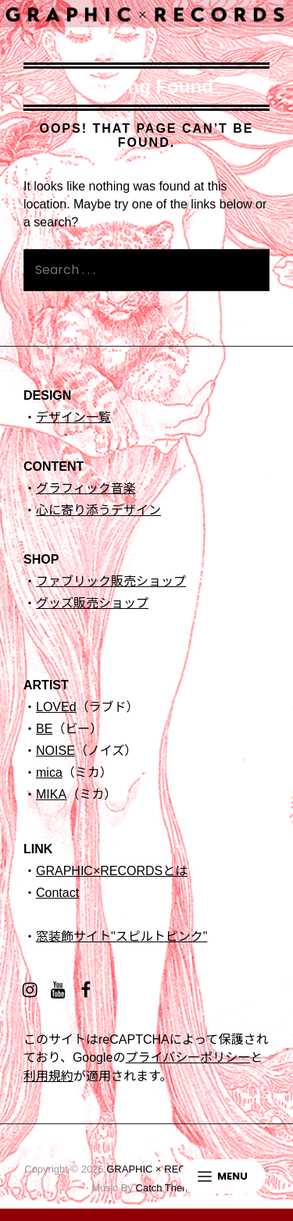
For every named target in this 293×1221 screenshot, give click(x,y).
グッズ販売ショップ (92, 603)
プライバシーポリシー (187, 1057)
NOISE (55, 750)
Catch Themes (169, 1188)
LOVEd (56, 707)
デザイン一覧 (73, 417)
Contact (57, 892)
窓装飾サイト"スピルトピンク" (121, 936)
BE (44, 728)
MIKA (51, 794)
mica (49, 772)
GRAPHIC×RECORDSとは (112, 870)
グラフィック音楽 (86, 488)
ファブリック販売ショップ (111, 581)
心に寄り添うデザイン (98, 510)
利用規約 (48, 1076)
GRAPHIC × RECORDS (160, 1169)
